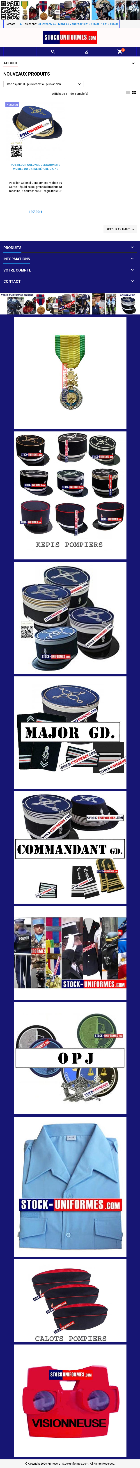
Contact (10, 24)
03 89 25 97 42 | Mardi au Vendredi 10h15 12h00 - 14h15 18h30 (78, 24)
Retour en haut (120, 229)
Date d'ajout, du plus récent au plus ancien (44, 84)
